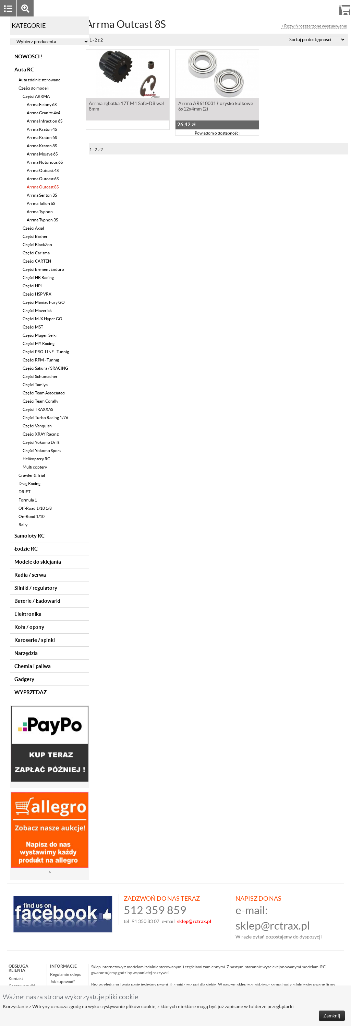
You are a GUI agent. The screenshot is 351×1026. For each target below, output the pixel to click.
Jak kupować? (62, 981)
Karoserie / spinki (34, 640)
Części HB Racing (38, 277)
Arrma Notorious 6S (45, 162)
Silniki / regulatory (35, 588)
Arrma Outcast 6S (43, 178)
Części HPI (32, 286)
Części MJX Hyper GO (42, 318)
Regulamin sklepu (66, 974)
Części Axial (33, 228)
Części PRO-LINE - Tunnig (46, 351)
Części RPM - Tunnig (41, 360)
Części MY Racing (39, 343)
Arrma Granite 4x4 (43, 113)
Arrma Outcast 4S (43, 170)
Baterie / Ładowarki (37, 601)
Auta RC (24, 69)
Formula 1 (28, 500)
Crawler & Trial (32, 475)
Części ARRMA (36, 96)
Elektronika (27, 614)
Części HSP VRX (37, 294)
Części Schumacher (40, 376)
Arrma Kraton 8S (42, 145)
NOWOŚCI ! (28, 56)
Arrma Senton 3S (42, 195)
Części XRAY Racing (41, 434)
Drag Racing (29, 483)
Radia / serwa (30, 575)
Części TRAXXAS (38, 409)
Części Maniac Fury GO (44, 302)
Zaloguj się (291, 8)
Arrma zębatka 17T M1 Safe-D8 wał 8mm (126, 106)
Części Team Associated (44, 393)
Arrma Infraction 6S (44, 121)
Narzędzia (26, 653)
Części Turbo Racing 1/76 (45, 417)
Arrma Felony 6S (42, 104)
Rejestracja (320, 8)
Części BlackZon (37, 244)
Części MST (33, 327)
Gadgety (24, 679)
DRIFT (25, 491)
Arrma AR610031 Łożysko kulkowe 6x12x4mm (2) (215, 106)
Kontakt (16, 978)
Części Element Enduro (43, 269)
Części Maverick (37, 310)
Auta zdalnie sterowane (39, 80)
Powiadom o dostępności (217, 133)
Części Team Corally (40, 401)
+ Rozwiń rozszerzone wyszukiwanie (314, 26)
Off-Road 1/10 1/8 (35, 508)
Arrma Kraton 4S (42, 129)
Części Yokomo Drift (41, 442)
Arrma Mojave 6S (42, 154)
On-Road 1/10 (32, 516)
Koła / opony (29, 627)
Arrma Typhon (40, 211)
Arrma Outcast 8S (43, 187)
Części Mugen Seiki (40, 335)
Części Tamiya (35, 384)
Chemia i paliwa (32, 666)
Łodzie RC (26, 549)
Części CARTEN (37, 261)
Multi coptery (35, 467)
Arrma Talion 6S (41, 203)
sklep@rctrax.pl (272, 926)
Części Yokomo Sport (42, 450)
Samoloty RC (29, 536)
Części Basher (35, 236)
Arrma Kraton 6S (42, 137)
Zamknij (331, 1015)
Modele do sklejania (37, 562)
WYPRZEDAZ (30, 692)
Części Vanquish (37, 426)
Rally (23, 524)
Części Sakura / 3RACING (45, 368)
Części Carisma (36, 253)
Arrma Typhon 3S (42, 220)
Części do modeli (34, 88)
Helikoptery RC (36, 459)
